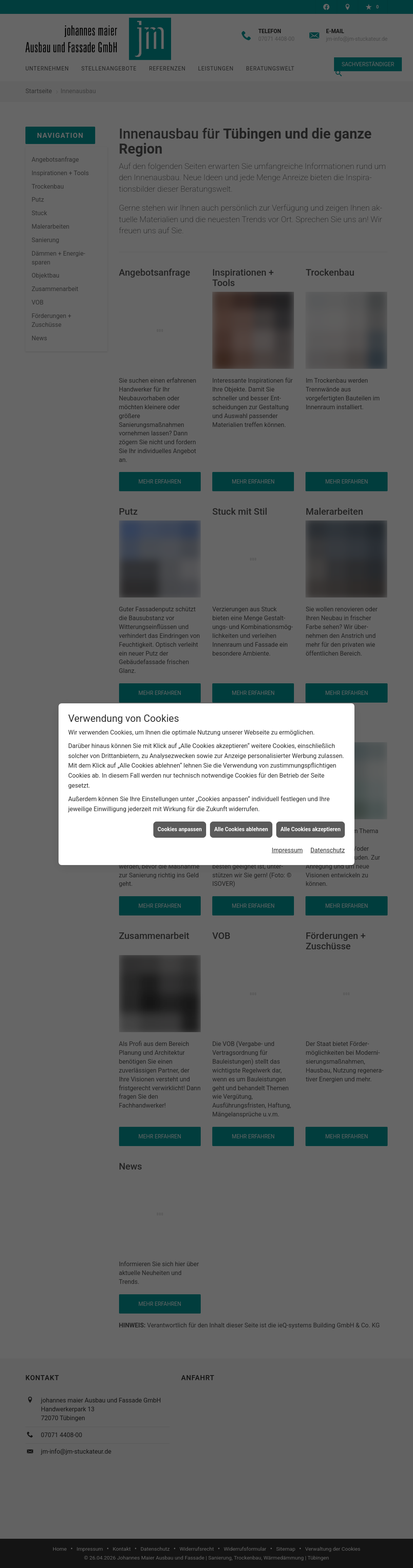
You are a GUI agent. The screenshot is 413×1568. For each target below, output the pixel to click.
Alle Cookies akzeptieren (310, 804)
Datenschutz (328, 824)
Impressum (287, 824)
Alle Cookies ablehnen (241, 804)
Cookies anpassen (180, 804)
